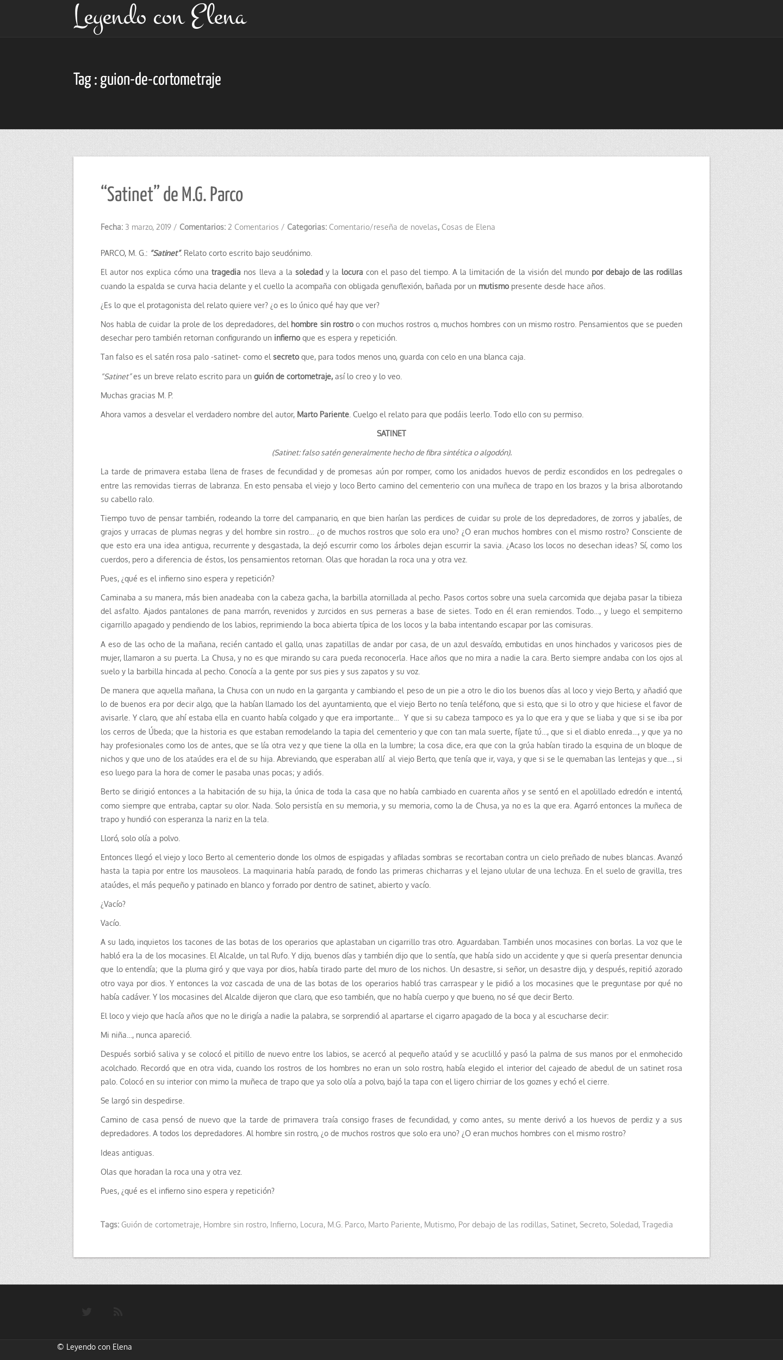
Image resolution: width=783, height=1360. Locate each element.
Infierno (283, 1224)
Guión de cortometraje (160, 1224)
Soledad (624, 1224)
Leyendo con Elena (99, 1346)
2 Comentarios (253, 226)
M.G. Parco (345, 1224)
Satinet (563, 1224)
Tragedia (657, 1224)
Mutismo (439, 1224)
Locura (312, 1224)
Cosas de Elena (468, 226)
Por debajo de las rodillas (502, 1224)
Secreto (593, 1224)
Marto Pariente (394, 1224)
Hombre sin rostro (234, 1224)
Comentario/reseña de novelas (383, 226)
